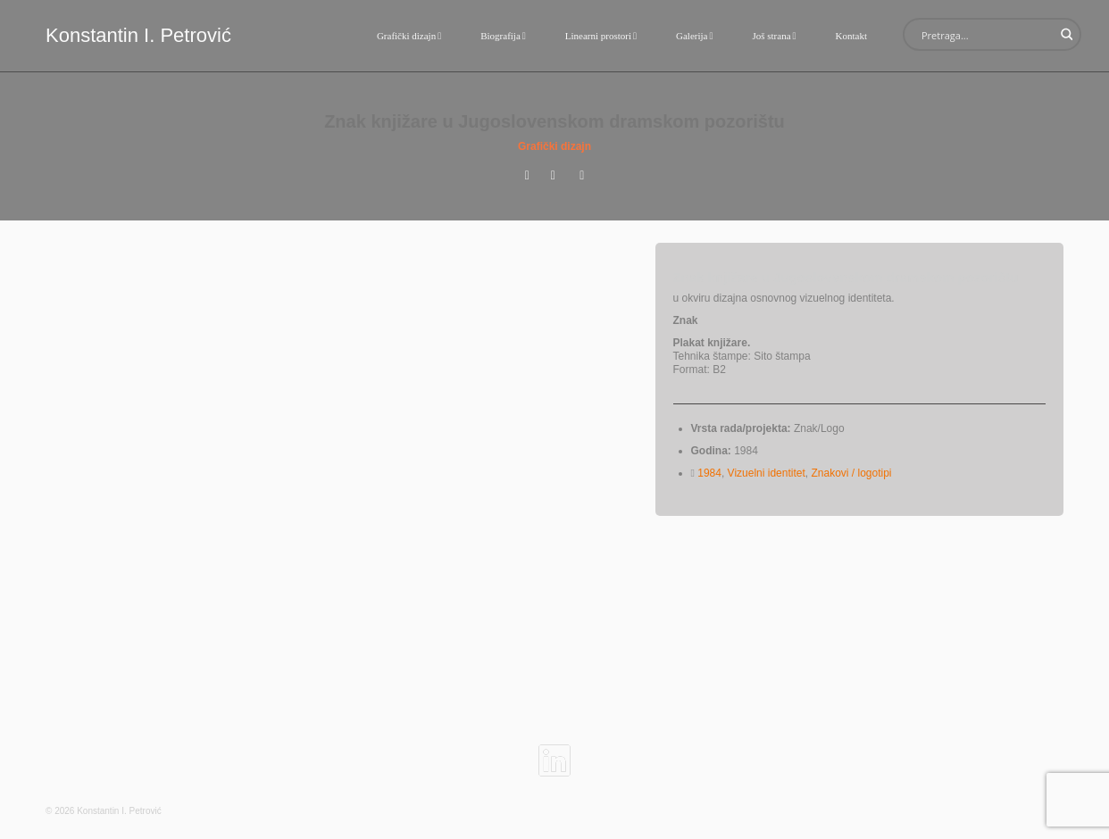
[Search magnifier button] (1064, 34)
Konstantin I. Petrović (138, 35)
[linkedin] (554, 753)
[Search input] (985, 34)
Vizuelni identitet (766, 473)
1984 (709, 473)
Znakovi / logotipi (851, 473)
